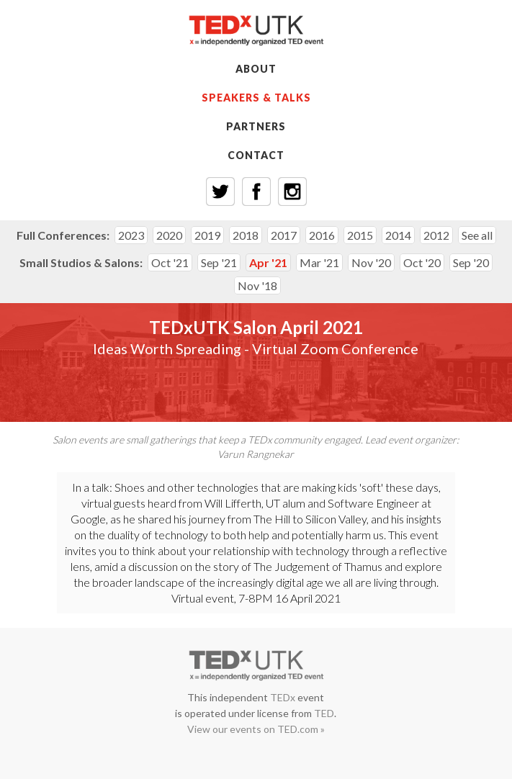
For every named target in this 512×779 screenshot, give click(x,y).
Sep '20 (471, 262)
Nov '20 (371, 262)
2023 (131, 235)
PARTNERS (256, 126)
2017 (284, 235)
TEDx (282, 697)
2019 (207, 235)
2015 (360, 235)
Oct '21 (170, 262)
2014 (398, 235)
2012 (436, 235)
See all (477, 235)
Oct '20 (422, 262)
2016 (322, 235)
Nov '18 (257, 285)
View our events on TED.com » (256, 729)
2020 (169, 235)
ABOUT (256, 69)
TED (324, 713)
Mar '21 (319, 262)
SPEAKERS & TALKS (256, 97)
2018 (246, 235)
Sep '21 (219, 262)
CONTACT (256, 155)
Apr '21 (268, 262)
